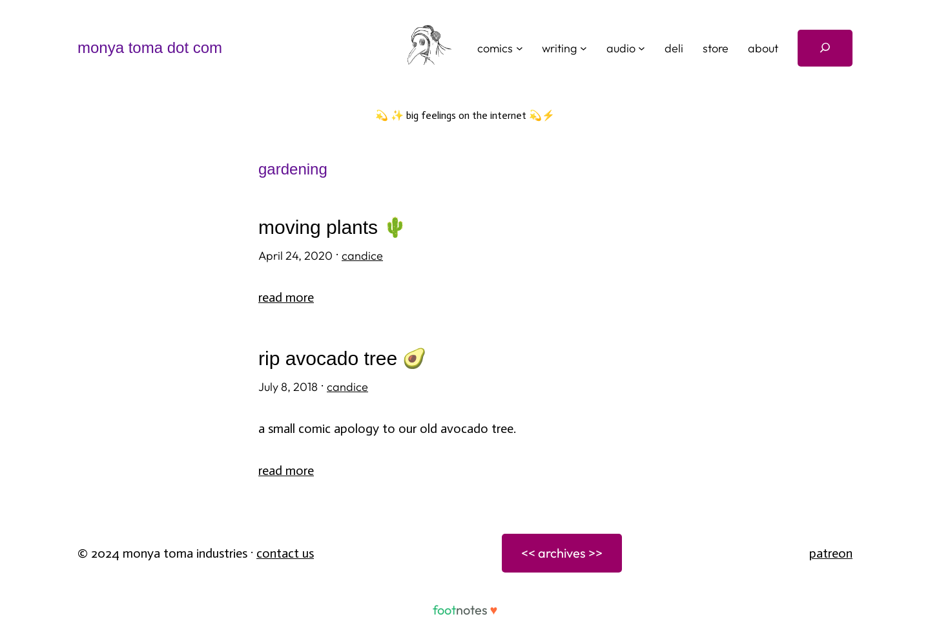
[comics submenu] (519, 48)
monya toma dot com (150, 47)
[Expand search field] (825, 48)
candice (362, 255)
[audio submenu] (641, 48)
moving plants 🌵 (332, 227)
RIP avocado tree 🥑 (342, 358)
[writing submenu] (583, 48)
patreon (830, 553)
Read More (286, 297)
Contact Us (285, 553)
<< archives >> (562, 553)
